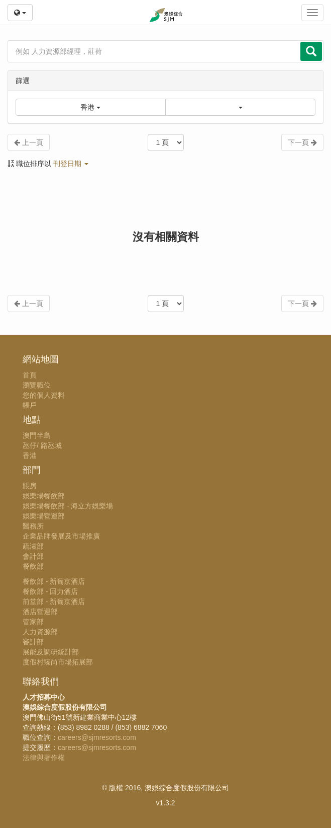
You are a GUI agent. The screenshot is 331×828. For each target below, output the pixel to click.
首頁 (30, 375)
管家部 (33, 622)
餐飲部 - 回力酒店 (50, 591)
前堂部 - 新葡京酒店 (54, 601)
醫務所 (33, 526)
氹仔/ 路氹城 (42, 445)
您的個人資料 (44, 395)
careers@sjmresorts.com (97, 737)
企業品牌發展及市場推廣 (61, 536)
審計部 (33, 642)
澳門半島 (37, 435)
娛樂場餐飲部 (44, 496)
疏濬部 (33, 546)
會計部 (33, 556)
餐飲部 (33, 566)
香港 (30, 455)
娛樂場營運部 (44, 516)
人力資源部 (40, 632)
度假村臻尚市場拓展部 (58, 662)
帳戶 (30, 405)
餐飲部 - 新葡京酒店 (54, 581)
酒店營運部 (40, 612)
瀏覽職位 (37, 385)
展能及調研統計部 (51, 652)
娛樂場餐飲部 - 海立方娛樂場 (68, 506)
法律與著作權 (44, 758)
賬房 (30, 486)
